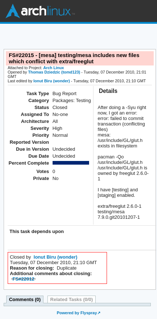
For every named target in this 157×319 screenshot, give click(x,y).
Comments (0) (25, 299)
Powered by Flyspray (77, 313)
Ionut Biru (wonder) (51, 81)
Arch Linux (40, 11)
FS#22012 (23, 279)
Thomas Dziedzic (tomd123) (54, 72)
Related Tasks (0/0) (71, 299)
